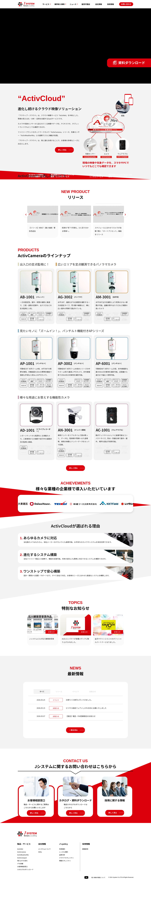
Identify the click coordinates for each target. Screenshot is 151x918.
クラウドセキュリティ (66, 891)
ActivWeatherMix (23, 888)
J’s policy (63, 876)
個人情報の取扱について (98, 910)
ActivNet (20, 882)
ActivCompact (22, 891)
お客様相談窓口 (22, 899)
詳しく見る (62, 150)
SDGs (40, 885)
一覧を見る (73, 763)
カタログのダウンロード (25, 902)
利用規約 (62, 882)
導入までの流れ (22, 894)
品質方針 (62, 888)
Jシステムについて (44, 882)
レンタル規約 (63, 885)
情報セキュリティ (65, 894)
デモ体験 (20, 897)
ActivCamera (21, 885)
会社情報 (42, 876)
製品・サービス (24, 876)
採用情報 (86, 876)
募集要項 (85, 882)
